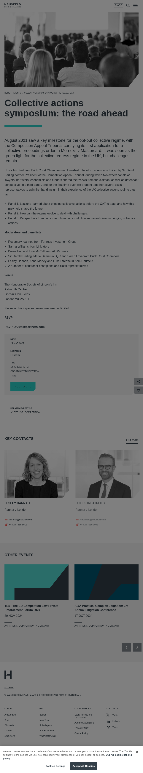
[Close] (137, 757)
